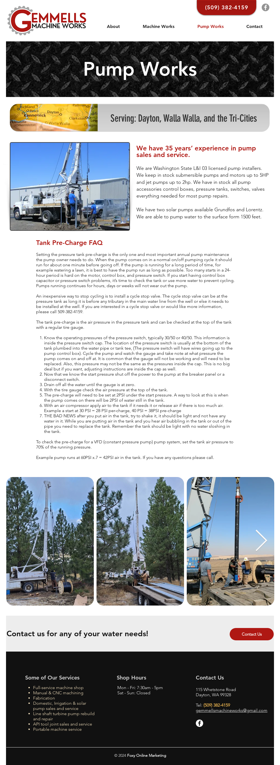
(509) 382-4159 (216, 705)
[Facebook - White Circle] (199, 723)
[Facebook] (265, 7)
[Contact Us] (252, 634)
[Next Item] (261, 541)
